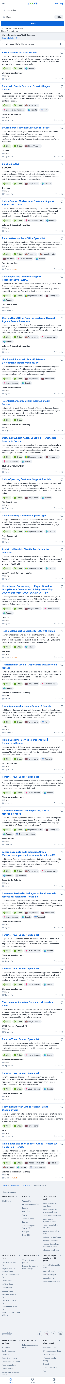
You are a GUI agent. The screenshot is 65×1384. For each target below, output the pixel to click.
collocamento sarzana (51, 1281)
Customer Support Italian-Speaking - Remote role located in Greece (29, 439)
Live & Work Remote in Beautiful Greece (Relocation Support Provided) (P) (23, 361)
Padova (25, 1208)
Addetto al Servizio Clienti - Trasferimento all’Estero (25, 551)
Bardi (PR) (26, 1235)
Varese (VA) (26, 1201)
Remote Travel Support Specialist (20, 776)
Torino (24, 1215)
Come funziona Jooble (11, 1361)
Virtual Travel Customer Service (19, 52)
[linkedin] (60, 1333)
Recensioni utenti (9, 1365)
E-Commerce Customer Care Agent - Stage (26, 127)
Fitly (44, 1371)
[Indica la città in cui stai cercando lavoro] (32, 17)
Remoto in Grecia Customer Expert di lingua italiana (26, 88)
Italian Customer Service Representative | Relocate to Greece (25, 741)
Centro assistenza (9, 1351)
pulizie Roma (7, 1287)
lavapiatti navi (48, 1278)
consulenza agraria (50, 1274)
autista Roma (7, 1291)
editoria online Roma (51, 1250)
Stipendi (46, 1364)
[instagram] (46, 1333)
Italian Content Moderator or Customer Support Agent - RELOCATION (28, 203)
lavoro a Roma (48, 1271)
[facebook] (39, 1333)
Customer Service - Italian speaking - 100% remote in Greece (25, 812)
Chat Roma (6, 1201)
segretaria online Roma (52, 1215)
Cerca (32, 23)
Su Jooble (6, 1347)
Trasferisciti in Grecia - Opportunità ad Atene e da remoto (29, 666)
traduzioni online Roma (52, 1237)
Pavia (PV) (26, 1211)
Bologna (25, 1231)
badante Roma (8, 1280)
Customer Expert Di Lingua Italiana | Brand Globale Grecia (25, 1108)
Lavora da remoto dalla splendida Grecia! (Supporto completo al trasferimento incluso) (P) (28, 854)
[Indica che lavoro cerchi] (32, 10)
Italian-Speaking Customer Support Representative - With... (21, 278)
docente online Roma (51, 1240)
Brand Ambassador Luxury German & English (26, 706)
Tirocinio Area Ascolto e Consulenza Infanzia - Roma (27, 1004)
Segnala (58, 79)
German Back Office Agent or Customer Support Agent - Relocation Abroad (28, 320)
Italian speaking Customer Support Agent (25, 515)
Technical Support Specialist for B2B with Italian (28, 631)
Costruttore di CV (50, 1367)
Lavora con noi (8, 1368)
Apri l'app (58, 3)
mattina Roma (7, 1284)
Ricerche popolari (11, 1192)
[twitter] (53, 1333)
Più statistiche (10, 37)
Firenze (25, 1222)
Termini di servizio (49, 1354)
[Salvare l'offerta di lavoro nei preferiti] (62, 52)
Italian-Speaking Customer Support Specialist (27, 479)
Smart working (28, 1218)
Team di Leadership (9, 1358)
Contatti (5, 1354)
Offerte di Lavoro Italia (52, 1351)
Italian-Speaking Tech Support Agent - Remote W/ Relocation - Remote (29, 1145)
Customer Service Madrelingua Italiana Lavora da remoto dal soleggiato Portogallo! (29, 895)
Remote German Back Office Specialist (23, 238)
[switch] (61, 44)
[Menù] (3, 3)
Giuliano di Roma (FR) (30, 1204)
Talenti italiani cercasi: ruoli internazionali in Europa (26, 402)
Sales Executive (10, 164)
